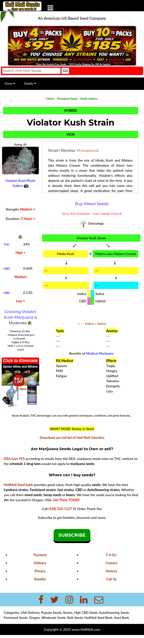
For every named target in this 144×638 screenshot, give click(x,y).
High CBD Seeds (86, 613)
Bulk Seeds (75, 618)
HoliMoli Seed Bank (98, 618)
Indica (89, 323)
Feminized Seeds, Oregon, (22, 618)
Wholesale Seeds (53, 618)
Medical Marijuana (99, 353)
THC (7, 244)
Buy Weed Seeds (92, 203)
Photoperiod (88, 150)
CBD (7, 268)
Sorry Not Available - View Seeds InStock (92, 214)
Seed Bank (121, 618)
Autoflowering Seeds (114, 613)
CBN (7, 292)
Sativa (101, 323)
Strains (68, 613)
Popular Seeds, (51, 613)
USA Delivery (30, 613)
